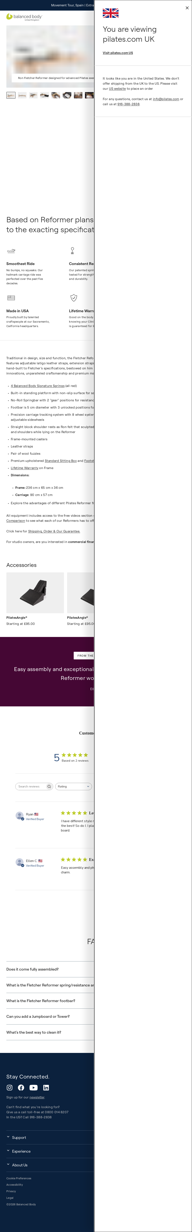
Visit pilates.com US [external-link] (118, 53)
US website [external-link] (117, 89)
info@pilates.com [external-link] (166, 99)
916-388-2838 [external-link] (128, 104)
